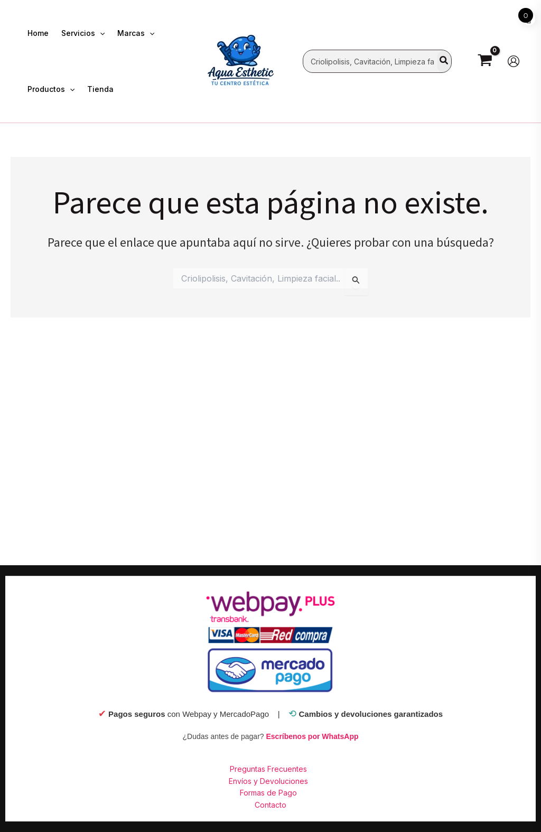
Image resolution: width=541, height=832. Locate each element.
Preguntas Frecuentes (268, 768)
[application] (100, 33)
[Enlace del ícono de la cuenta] (513, 61)
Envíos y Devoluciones (268, 781)
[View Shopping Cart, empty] (485, 61)
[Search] (444, 61)
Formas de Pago (268, 792)
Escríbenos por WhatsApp (312, 736)
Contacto (270, 804)
